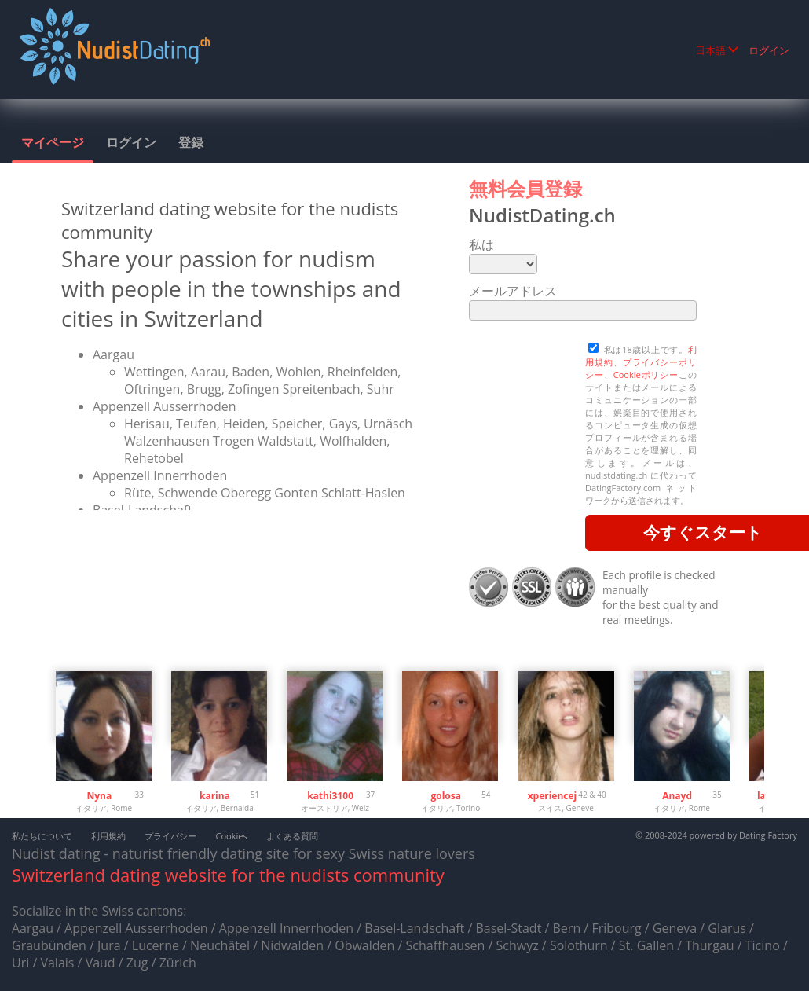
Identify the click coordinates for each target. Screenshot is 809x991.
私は (481, 244)
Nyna (99, 795)
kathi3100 (330, 795)
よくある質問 (292, 836)
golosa (445, 795)
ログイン (769, 50)
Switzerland (58, 874)
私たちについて (42, 836)
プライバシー (170, 836)
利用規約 (108, 836)
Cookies (231, 836)
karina (215, 795)
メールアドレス (513, 290)
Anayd (677, 795)
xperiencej (552, 795)
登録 (190, 142)
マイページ (52, 142)
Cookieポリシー (646, 374)
